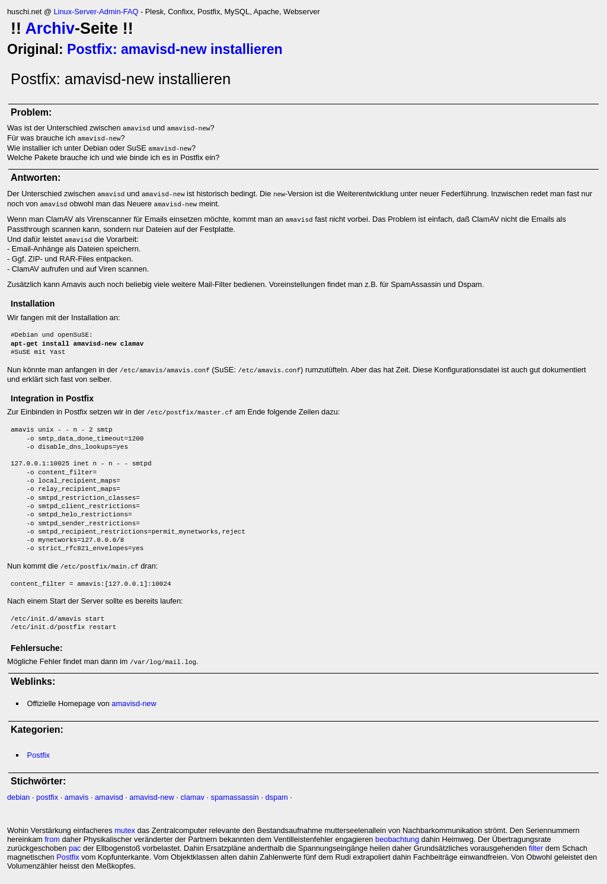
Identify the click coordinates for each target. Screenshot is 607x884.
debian (18, 797)
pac (75, 848)
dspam (276, 797)
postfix (47, 797)
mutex (124, 830)
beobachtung (397, 839)
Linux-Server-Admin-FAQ (95, 11)
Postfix (38, 755)
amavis (77, 797)
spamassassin (235, 797)
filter (536, 848)
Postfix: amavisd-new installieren (175, 49)
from (52, 839)
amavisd (109, 797)
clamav (192, 797)
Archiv (50, 28)
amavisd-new (133, 703)
